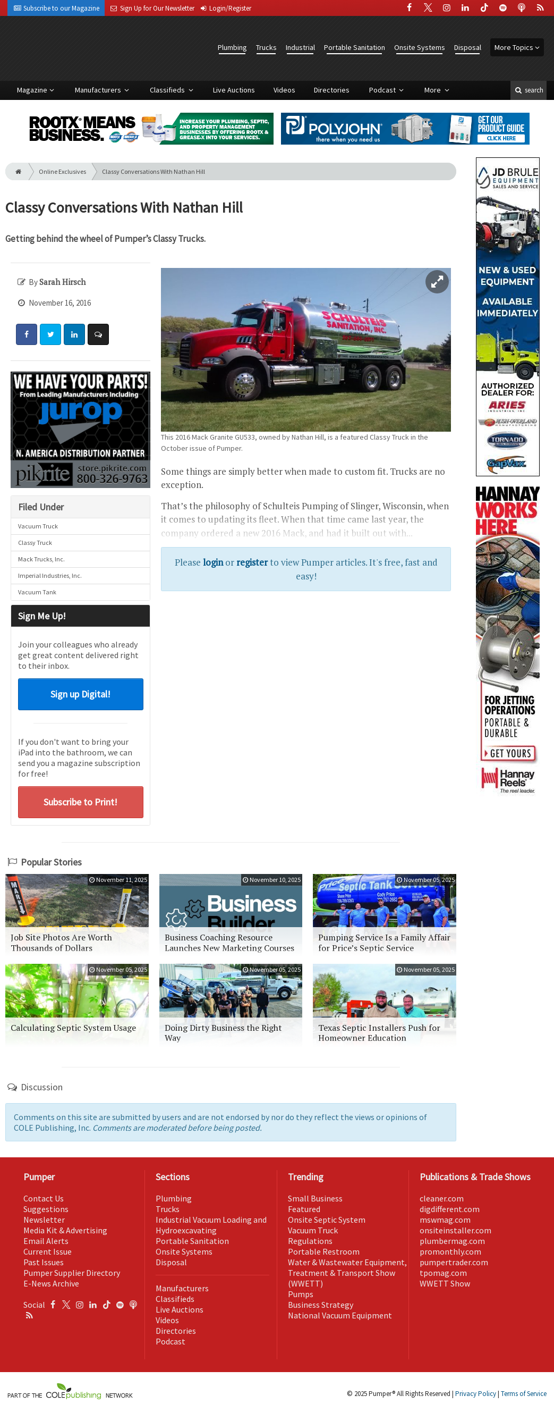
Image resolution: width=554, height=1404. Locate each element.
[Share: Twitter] (50, 334)
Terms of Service (524, 1393)
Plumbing (232, 47)
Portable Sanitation (354, 47)
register (252, 562)
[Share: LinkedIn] (74, 334)
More (433, 90)
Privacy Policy (475, 1393)
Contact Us (43, 1198)
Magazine (32, 90)
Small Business (315, 1198)
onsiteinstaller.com (455, 1230)
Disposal (467, 47)
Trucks (266, 47)
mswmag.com (445, 1219)
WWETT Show (445, 1283)
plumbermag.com (452, 1240)
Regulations (310, 1240)
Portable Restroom (324, 1251)
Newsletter (44, 1219)
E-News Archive (51, 1283)
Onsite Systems (419, 47)
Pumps (300, 1294)
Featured (304, 1209)
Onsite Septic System (326, 1219)
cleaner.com (442, 1198)
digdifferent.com (450, 1209)
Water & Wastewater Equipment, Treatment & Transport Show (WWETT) (347, 1273)
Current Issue (47, 1251)
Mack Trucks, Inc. (41, 559)
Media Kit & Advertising (65, 1230)
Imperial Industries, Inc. (50, 575)
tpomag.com (443, 1272)
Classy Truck (35, 543)
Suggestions (46, 1209)
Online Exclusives (62, 171)
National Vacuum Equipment (340, 1315)
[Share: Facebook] (26, 334)
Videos (284, 90)
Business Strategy (320, 1304)
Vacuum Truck (38, 526)
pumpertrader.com (454, 1262)
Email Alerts (46, 1240)
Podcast (383, 90)
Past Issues (43, 1262)
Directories (332, 90)
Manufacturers (99, 90)
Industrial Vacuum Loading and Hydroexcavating (211, 1224)
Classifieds (168, 90)
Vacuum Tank (37, 592)
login (213, 562)
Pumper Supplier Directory (71, 1272)
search (528, 90)
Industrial (300, 47)
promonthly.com (450, 1251)
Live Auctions (234, 90)
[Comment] (98, 334)
